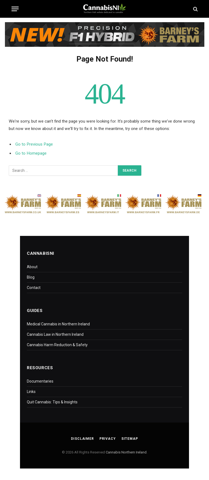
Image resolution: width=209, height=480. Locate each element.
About (32, 267)
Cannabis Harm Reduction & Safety (57, 345)
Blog (31, 277)
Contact (34, 287)
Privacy (107, 439)
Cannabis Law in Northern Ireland (55, 334)
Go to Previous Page (34, 144)
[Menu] (15, 9)
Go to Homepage (31, 153)
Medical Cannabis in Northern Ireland (58, 324)
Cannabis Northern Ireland (126, 452)
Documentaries (40, 381)
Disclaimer (82, 439)
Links (31, 391)
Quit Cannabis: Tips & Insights (52, 402)
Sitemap (129, 439)
